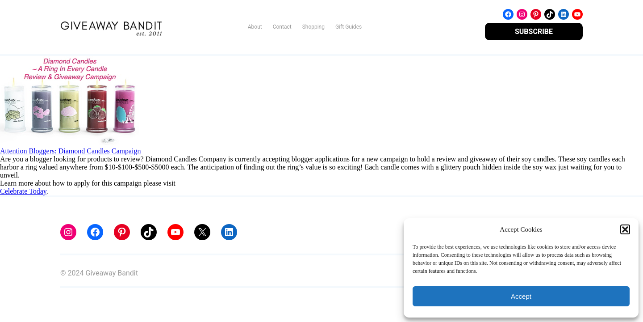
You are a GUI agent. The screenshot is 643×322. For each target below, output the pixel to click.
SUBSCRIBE (534, 31)
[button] (625, 229)
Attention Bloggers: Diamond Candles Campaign (70, 151)
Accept (521, 296)
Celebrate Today (23, 191)
